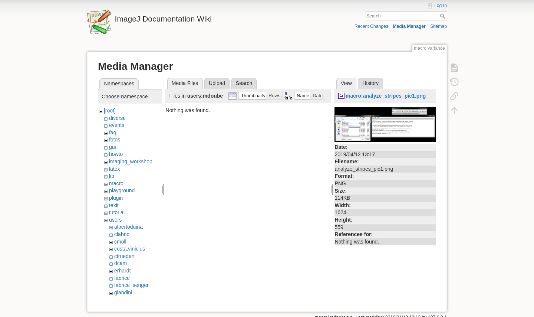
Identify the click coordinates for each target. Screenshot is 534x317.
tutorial (117, 212)
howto (116, 154)
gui (112, 147)
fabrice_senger (131, 285)
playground (122, 190)
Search (443, 16)
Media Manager (409, 26)
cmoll (120, 242)
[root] (110, 111)
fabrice (122, 278)
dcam (120, 263)
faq (112, 132)
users (115, 220)
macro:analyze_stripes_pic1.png (386, 96)
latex (114, 169)
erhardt (122, 271)
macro (116, 183)
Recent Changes (371, 26)
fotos (114, 140)
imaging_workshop (130, 161)
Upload (217, 83)
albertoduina (128, 227)
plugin (116, 198)
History (370, 83)
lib (111, 176)
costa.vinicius (129, 249)
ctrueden (124, 256)
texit (114, 205)
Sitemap (438, 26)
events (116, 125)
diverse (117, 118)
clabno (121, 234)
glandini (123, 292)
